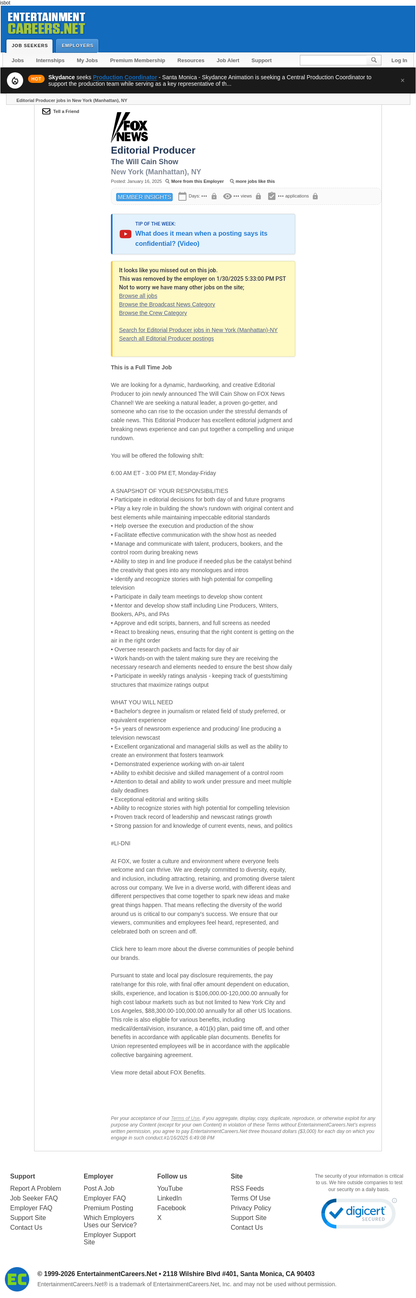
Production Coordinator (125, 77)
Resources (191, 60)
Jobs (18, 60)
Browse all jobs (138, 296)
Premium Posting (108, 1208)
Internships (50, 60)
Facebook (171, 1208)
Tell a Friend (66, 111)
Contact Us (26, 1227)
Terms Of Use (251, 1198)
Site (237, 1176)
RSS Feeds (247, 1188)
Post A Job (99, 1188)
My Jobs (87, 60)
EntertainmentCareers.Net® (72, 1284)
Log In (399, 60)
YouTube (170, 1188)
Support (261, 60)
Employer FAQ (31, 1208)
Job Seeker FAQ (34, 1198)
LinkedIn (169, 1198)
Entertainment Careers (46, 22)
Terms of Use (185, 1118)
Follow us (172, 1176)
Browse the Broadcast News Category (167, 304)
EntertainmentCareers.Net (117, 1273)
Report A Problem (35, 1188)
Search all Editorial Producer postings (166, 338)
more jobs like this (255, 181)
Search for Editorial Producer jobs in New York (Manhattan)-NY (198, 330)
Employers (79, 45)
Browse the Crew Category (153, 313)
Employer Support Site (110, 1238)
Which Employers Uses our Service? (110, 1221)
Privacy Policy (251, 1208)
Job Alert (228, 60)
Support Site (28, 1217)
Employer (98, 1176)
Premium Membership (137, 60)
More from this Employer (197, 181)
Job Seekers (32, 45)
